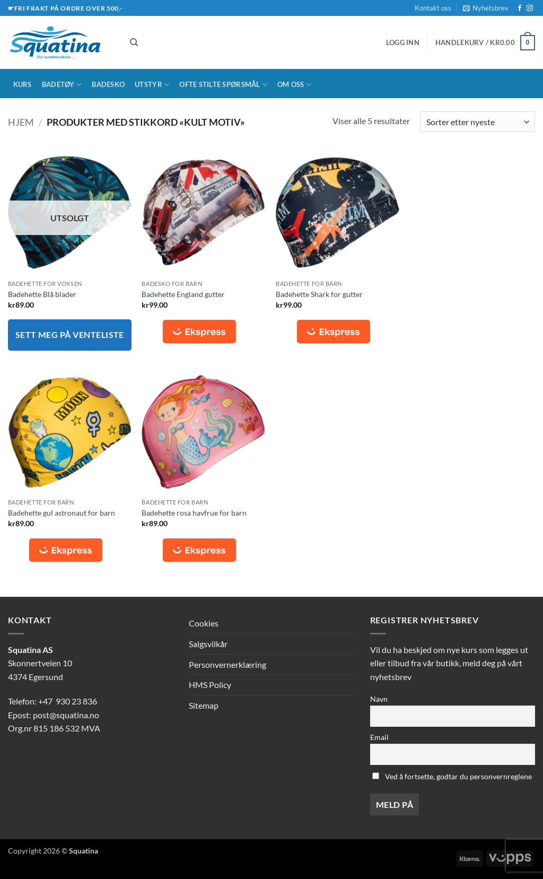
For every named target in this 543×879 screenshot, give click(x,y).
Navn (379, 698)
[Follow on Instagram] (530, 8)
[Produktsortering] (477, 121)
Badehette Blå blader (42, 294)
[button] (486, 8)
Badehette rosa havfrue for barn (194, 512)
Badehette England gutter (183, 294)
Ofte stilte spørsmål (223, 85)
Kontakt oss (433, 8)
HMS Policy (210, 685)
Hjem (21, 122)
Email (379, 737)
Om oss (294, 85)
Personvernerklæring (227, 664)
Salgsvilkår (208, 644)
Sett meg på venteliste (69, 335)
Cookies (203, 623)
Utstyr (152, 85)
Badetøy (62, 85)
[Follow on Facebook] (519, 8)
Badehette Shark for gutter (319, 294)
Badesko (108, 84)
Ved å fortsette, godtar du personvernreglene (452, 776)
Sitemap (203, 705)
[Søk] (134, 42)
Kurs (22, 84)
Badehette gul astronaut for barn (61, 512)
